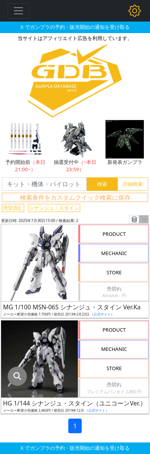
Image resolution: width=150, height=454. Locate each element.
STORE (114, 272)
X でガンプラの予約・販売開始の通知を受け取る (74, 26)
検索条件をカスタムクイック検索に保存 (75, 197)
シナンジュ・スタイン (54, 207)
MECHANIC (114, 253)
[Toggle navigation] (18, 10)
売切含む (13, 207)
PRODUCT (114, 233)
